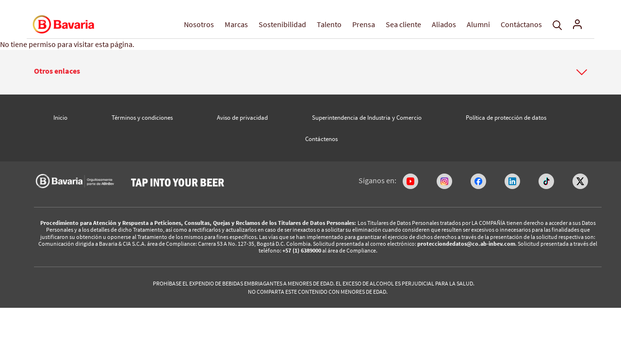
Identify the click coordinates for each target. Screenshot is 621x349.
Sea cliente (403, 24)
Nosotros (199, 24)
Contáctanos (521, 24)
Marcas (236, 24)
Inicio (60, 117)
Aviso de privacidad (242, 117)
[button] (310, 71)
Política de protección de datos (506, 117)
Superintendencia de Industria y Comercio (367, 117)
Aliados (444, 24)
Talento (329, 24)
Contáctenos (321, 139)
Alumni (478, 24)
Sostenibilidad (282, 24)
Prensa (363, 24)
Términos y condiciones (142, 117)
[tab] (310, 72)
